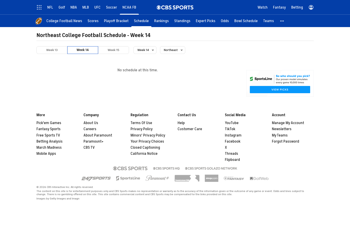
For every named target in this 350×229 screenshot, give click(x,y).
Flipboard (232, 159)
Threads (231, 153)
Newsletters (281, 129)
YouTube (232, 123)
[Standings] (182, 21)
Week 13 (52, 50)
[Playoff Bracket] (116, 21)
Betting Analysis (49, 141)
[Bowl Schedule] (246, 21)
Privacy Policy (142, 129)
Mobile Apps (46, 153)
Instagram (233, 135)
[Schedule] (141, 21)
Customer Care (190, 129)
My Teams (280, 135)
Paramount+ (94, 141)
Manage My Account (288, 123)
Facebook (232, 141)
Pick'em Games (48, 123)
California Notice (144, 153)
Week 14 (83, 50)
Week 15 (113, 50)
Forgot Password (285, 141)
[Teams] (268, 21)
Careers (90, 129)
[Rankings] (161, 21)
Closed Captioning (145, 147)
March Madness (49, 147)
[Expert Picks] (205, 21)
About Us (91, 123)
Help (181, 123)
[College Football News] (64, 21)
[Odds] (225, 21)
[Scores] (93, 21)
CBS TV (89, 147)
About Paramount (98, 135)
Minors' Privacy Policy (148, 135)
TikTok (230, 129)
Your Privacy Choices (147, 141)
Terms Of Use (141, 123)
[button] (282, 21)
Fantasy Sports (48, 129)
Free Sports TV (48, 135)
